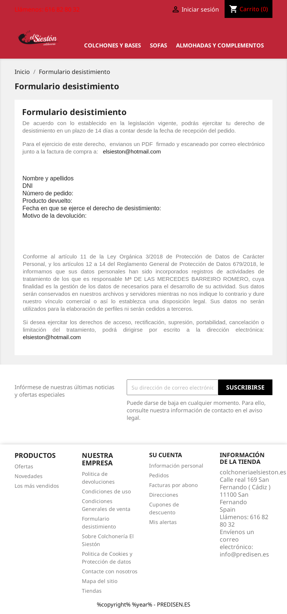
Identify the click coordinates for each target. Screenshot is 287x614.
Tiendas (92, 590)
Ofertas (24, 466)
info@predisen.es (244, 554)
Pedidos (159, 475)
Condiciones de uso (106, 491)
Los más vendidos (37, 485)
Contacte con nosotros (110, 571)
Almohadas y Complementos (220, 45)
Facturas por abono (173, 485)
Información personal (176, 465)
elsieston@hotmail (46, 337)
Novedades (29, 476)
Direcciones (163, 494)
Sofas (158, 45)
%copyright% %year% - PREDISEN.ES (143, 604)
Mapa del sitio (99, 580)
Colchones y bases (112, 45)
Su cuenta (165, 455)
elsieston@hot (120, 151)
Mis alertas (163, 521)
